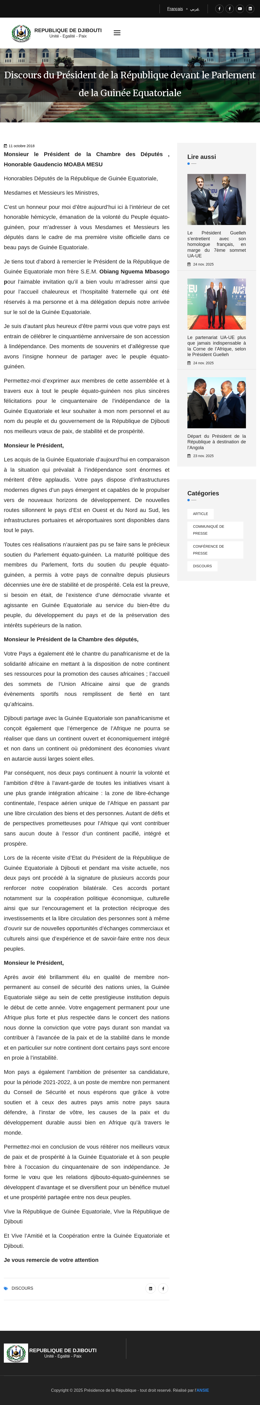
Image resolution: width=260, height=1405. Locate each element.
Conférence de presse (208, 549)
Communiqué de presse (208, 529)
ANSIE (203, 1390)
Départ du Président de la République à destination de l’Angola (216, 442)
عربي (194, 9)
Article (200, 514)
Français (175, 9)
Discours (22, 1288)
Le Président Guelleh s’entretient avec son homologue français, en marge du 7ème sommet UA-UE (216, 244)
